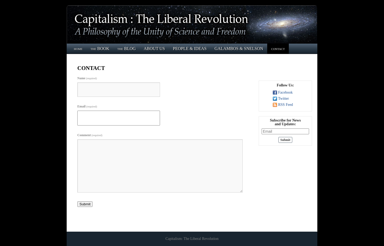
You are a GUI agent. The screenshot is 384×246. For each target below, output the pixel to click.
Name (87, 78)
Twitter (283, 99)
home (78, 48)
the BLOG (126, 48)
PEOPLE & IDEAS (189, 48)
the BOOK (99, 48)
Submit (84, 204)
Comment (89, 135)
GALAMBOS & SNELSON (239, 48)
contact (278, 48)
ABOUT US (154, 48)
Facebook (285, 92)
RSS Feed (285, 105)
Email (87, 106)
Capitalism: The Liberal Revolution (191, 239)
